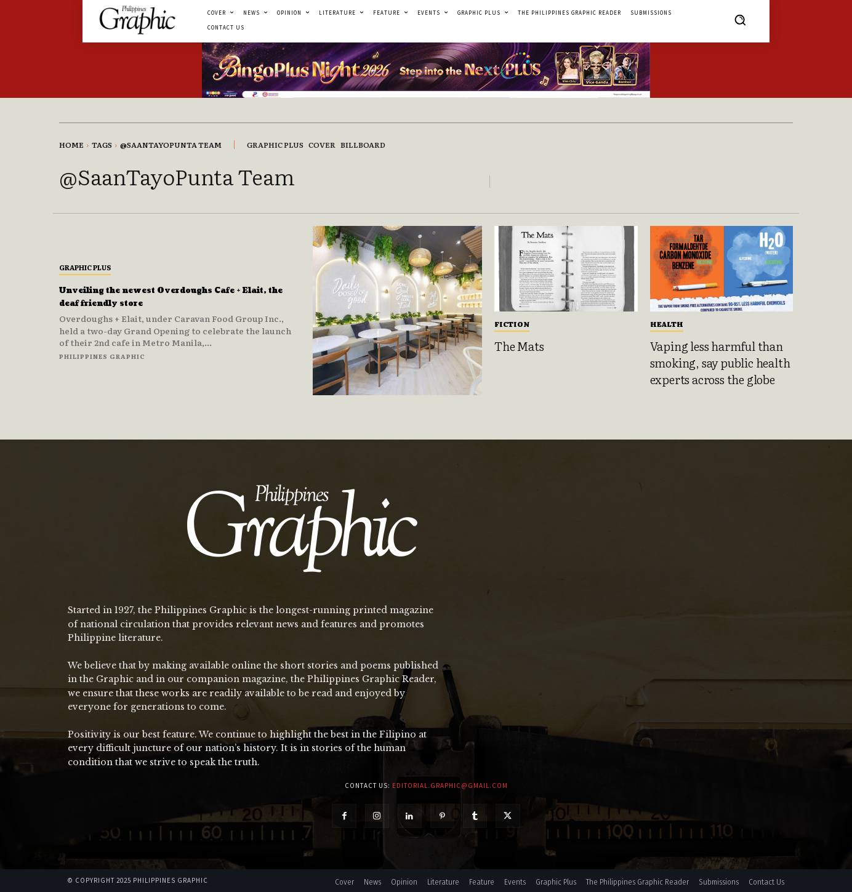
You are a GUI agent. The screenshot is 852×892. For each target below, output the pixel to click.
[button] (740, 19)
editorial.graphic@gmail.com (450, 785)
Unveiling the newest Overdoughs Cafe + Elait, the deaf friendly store (173, 296)
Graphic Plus (85, 267)
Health (666, 324)
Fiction (511, 324)
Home (71, 144)
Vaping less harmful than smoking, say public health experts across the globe (720, 362)
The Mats (519, 346)
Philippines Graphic (102, 356)
